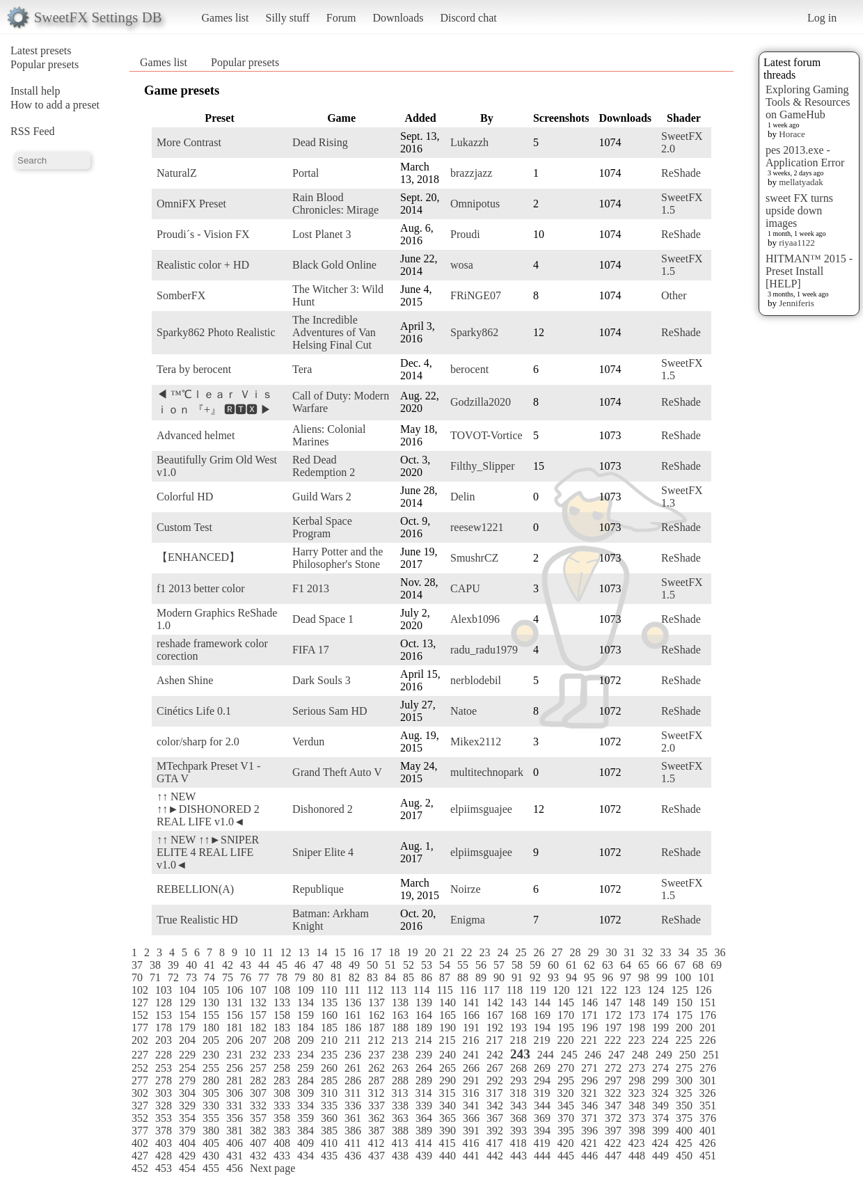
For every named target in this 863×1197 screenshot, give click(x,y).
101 (706, 977)
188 (400, 1027)
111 (352, 990)
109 (305, 990)
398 (636, 1130)
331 (234, 1105)
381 (234, 1130)
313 (399, 1093)
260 (329, 1068)
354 (187, 1118)
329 (187, 1105)
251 (711, 1055)
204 (187, 1040)
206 (234, 1040)
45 (281, 965)
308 (282, 1093)
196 (589, 1027)
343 (518, 1105)
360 (329, 1118)
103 (163, 990)
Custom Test (184, 527)
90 (499, 977)
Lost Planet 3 (321, 234)
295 (565, 1080)
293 (518, 1080)
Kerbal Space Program (322, 527)
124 (655, 990)
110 (329, 990)
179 (187, 1027)
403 (163, 1143)
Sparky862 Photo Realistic (216, 332)
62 (589, 965)
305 (211, 1093)
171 (589, 1015)
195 (565, 1027)
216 (470, 1040)
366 (471, 1118)
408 (282, 1143)
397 (613, 1130)
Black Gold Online (334, 265)
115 (444, 990)
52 (408, 965)
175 (684, 1015)
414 (423, 1143)
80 (318, 977)
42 (227, 965)
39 (173, 965)
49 (354, 965)
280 (211, 1080)
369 (542, 1118)
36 (719, 952)
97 (625, 977)
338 (400, 1105)
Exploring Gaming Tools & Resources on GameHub (808, 102)
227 (140, 1055)
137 (376, 1002)
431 (234, 1156)
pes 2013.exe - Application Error (805, 156)
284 (305, 1080)
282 (258, 1080)
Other (673, 295)
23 (484, 952)
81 (336, 977)
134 (305, 1002)
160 (329, 1015)
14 (321, 952)
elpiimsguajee (481, 809)
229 (187, 1055)
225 (683, 1040)
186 (353, 1027)
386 (353, 1130)
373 (636, 1118)
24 (502, 952)
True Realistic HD (197, 920)
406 (234, 1143)
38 (155, 965)
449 (660, 1156)
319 (541, 1093)
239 (423, 1055)
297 (613, 1080)
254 (187, 1068)
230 (211, 1055)
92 (535, 977)
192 (494, 1027)
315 (446, 1093)
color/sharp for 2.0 (198, 741)
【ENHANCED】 (198, 557)
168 (518, 1015)
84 (390, 977)
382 (258, 1130)
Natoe (463, 711)
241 (471, 1055)
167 (494, 1015)
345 (565, 1105)
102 (140, 990)
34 (683, 952)
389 (423, 1130)
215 (446, 1040)
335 (329, 1105)
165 (447, 1015)
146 (589, 1002)
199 (660, 1027)
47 (318, 965)
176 (707, 1015)
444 (542, 1156)
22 (466, 952)
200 (684, 1027)
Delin (462, 496)
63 (607, 965)
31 (629, 952)
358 (282, 1118)
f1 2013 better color (201, 588)
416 (470, 1143)
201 (707, 1027)
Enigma (467, 920)
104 (187, 990)
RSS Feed (32, 131)
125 (679, 990)
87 (444, 977)
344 (542, 1105)
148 (636, 1002)
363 (400, 1118)
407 (258, 1143)
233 (282, 1055)
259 (305, 1068)
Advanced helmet (196, 435)
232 (258, 1055)
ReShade (681, 173)
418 (517, 1143)
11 (267, 952)
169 (542, 1015)
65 (643, 965)
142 (494, 1002)
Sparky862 (474, 332)
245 (569, 1055)
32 (647, 952)
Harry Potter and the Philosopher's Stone (337, 558)
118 (515, 990)
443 (518, 1156)
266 (471, 1068)
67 (680, 965)
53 (426, 965)
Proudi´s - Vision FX (203, 234)
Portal (305, 173)
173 (636, 1015)
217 (494, 1040)
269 (542, 1068)
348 (636, 1105)
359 (305, 1118)
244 (545, 1055)
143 (518, 1002)
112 (375, 990)
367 (494, 1118)
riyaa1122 (797, 242)
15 (339, 952)
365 (447, 1118)
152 (140, 1015)
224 (659, 1040)
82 (354, 977)
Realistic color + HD (203, 265)
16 (357, 952)
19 (412, 952)
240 (447, 1055)
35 (701, 952)
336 (353, 1105)
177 (140, 1027)
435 (329, 1156)
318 (517, 1093)
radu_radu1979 (484, 650)
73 (191, 977)
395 (565, 1130)
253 (163, 1068)
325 (683, 1093)
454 (187, 1168)
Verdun (308, 741)
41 (209, 965)
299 (660, 1080)
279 (187, 1080)
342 (494, 1105)
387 (376, 1130)
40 (191, 965)
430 (211, 1156)
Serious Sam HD (329, 711)
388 (400, 1130)
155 (211, 1015)
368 (518, 1118)
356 (234, 1118)
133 (282, 1002)
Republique (318, 889)
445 (565, 1156)
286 (353, 1080)
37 (137, 965)
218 (517, 1040)
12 (285, 952)
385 (329, 1130)
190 (447, 1027)
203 (163, 1040)
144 (542, 1002)
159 (305, 1015)
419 (541, 1143)
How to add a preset (55, 105)
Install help (35, 91)
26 (538, 952)
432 (258, 1156)
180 (211, 1027)
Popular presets (44, 64)
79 (300, 977)
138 (400, 1002)
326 (707, 1093)
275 (684, 1068)
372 (613, 1118)
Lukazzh (469, 142)
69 (716, 965)
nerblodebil (475, 680)
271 (589, 1068)
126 (703, 990)
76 (245, 977)
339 (423, 1105)
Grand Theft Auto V (337, 772)
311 (353, 1093)
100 (682, 977)
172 (613, 1015)
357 (258, 1118)
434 (305, 1156)
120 (561, 990)
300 (684, 1080)
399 (660, 1130)
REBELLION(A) (195, 889)
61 (571, 965)
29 (593, 952)
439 (423, 1156)
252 (140, 1068)
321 (588, 1093)
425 (683, 1143)
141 (471, 1002)
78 (281, 977)
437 (376, 1156)
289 (423, 1080)
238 (400, 1055)
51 (390, 965)
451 (707, 1156)
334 (305, 1105)
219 (541, 1040)
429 (187, 1156)
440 (447, 1156)
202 (140, 1040)
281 (234, 1080)
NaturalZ (177, 173)
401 (707, 1130)
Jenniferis (796, 303)
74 (209, 977)
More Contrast (189, 142)
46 (300, 965)
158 (282, 1015)
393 (518, 1130)
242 (494, 1055)
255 (211, 1068)
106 (234, 990)
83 (372, 977)
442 (494, 1156)
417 (494, 1143)
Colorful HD (185, 496)
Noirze (465, 889)
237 (376, 1055)
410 (329, 1143)
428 (163, 1156)
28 (574, 952)
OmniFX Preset (191, 203)
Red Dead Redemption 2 (323, 466)
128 (163, 1002)
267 (494, 1068)
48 (336, 965)
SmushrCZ (474, 558)
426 (707, 1143)
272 (613, 1068)
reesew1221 (476, 527)
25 (520, 952)
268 (518, 1068)
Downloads (397, 18)
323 (636, 1093)
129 (187, 1002)
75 (227, 977)
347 (613, 1105)
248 (640, 1055)
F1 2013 (310, 588)
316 (470, 1093)
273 (636, 1068)
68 (698, 965)
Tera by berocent (194, 369)
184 (305, 1027)
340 (447, 1105)
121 (584, 990)
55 (462, 965)
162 (376, 1015)
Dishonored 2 (322, 809)
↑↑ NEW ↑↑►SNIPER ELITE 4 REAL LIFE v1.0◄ (208, 852)
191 (471, 1027)
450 (684, 1156)
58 (517, 965)
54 (444, 965)
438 (400, 1156)
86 (426, 977)
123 (632, 990)
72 (173, 977)
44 (263, 965)
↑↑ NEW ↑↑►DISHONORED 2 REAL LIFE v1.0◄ (208, 809)
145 (565, 1002)
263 (400, 1068)
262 (376, 1068)
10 (249, 952)
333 (282, 1105)
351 (707, 1105)
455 (211, 1168)
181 (234, 1027)
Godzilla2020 (480, 402)
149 (660, 1002)
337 (376, 1105)
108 (282, 990)
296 (589, 1080)
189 (423, 1027)
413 (399, 1143)
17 (375, 952)
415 (446, 1143)
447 (613, 1156)
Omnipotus (475, 203)
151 (707, 1002)
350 (684, 1105)
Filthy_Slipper (482, 466)
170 (565, 1015)
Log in (822, 18)
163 (400, 1015)
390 (447, 1130)
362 (376, 1118)
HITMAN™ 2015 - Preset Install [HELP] (809, 271)
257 (258, 1068)
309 (305, 1093)
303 (163, 1093)
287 (376, 1080)
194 (542, 1027)
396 (589, 1130)
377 (140, 1130)
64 (625, 965)
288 (400, 1080)
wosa (461, 265)
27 (556, 952)
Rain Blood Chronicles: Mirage (335, 203)
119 (538, 990)
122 (608, 990)
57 (499, 965)
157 (258, 1015)
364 (423, 1118)
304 (187, 1093)
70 (137, 977)
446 (589, 1156)
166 (471, 1015)
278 (163, 1080)
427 (140, 1156)
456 (234, 1168)
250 (687, 1055)
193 (518, 1027)
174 (660, 1015)
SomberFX (181, 295)
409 (305, 1143)
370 (565, 1118)
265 (447, 1068)
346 (589, 1105)
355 (211, 1118)
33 (665, 952)
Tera (302, 369)
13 (303, 952)
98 (643, 977)
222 (612, 1040)
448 (636, 1156)
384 (305, 1130)
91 (517, 977)
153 (163, 1015)
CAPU (465, 588)
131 (234, 1002)
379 (187, 1130)
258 (282, 1068)
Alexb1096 (475, 619)
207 (258, 1040)
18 (393, 952)
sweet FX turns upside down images (799, 210)
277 (140, 1080)
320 (565, 1093)
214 (423, 1040)
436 (353, 1156)
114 (421, 990)
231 (234, 1055)
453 (163, 1168)
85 (408, 977)
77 (263, 977)
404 (187, 1143)
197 (613, 1027)
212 (375, 1040)
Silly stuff (288, 18)
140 (447, 1002)
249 (664, 1055)
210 (329, 1040)
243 (520, 1054)
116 (468, 990)
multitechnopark (486, 772)
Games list (225, 18)
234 (305, 1055)
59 (535, 965)
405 (211, 1143)
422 (612, 1143)
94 (571, 977)
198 (636, 1027)
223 (636, 1040)
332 (258, 1105)
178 (163, 1027)
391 (471, 1130)
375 (684, 1118)
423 (636, 1143)
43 (245, 965)
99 (661, 977)
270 (565, 1068)
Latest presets (41, 50)
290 (447, 1080)
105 (211, 990)
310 (329, 1093)
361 (353, 1118)
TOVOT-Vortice (486, 435)
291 (471, 1080)
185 (329, 1027)
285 (329, 1080)
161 (353, 1015)
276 (707, 1068)
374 (660, 1118)
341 (471, 1105)
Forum (341, 18)
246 (593, 1055)
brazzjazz (471, 173)
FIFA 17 (310, 650)
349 (660, 1105)
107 (258, 990)
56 (480, 965)
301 (707, 1080)
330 (211, 1105)
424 (659, 1143)
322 (612, 1093)
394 (542, 1130)
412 (375, 1143)
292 (494, 1080)
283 (282, 1080)
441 (471, 1156)
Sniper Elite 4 (323, 852)
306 (234, 1093)
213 (399, 1040)
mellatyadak (801, 182)
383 (282, 1130)
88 (462, 977)
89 (480, 977)
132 (258, 1002)
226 (707, 1040)
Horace (792, 134)
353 (163, 1118)
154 (187, 1015)
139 (423, 1002)
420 (565, 1143)
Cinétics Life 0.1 (194, 711)
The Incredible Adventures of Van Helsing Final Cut (334, 332)
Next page (272, 1168)
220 (565, 1040)
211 (353, 1040)
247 (616, 1055)
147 (613, 1002)
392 (494, 1130)
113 (398, 990)
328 (163, 1105)
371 (589, 1118)
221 (588, 1040)
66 (661, 965)
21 (448, 952)
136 (353, 1002)
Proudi (465, 234)
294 (542, 1080)
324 (659, 1093)
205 (211, 1040)
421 (588, 1143)
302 (140, 1093)
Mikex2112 (475, 741)
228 (163, 1055)
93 (553, 977)
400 (684, 1130)
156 (234, 1015)
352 (140, 1118)
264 (423, 1068)
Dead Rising (320, 142)
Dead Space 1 (323, 619)
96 (607, 977)
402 (140, 1143)
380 (211, 1130)
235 (329, 1055)
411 (353, 1143)
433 (282, 1156)
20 (430, 952)
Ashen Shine (185, 680)
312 (375, 1093)
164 (423, 1015)
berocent (469, 369)
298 (636, 1080)
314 (423, 1093)
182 (258, 1027)
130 (211, 1002)
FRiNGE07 (475, 295)
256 (234, 1068)
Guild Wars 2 (321, 496)
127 (140, 1002)
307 (258, 1093)
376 (707, 1118)
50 (372, 965)
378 (163, 1130)
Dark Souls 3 (321, 680)
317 (494, 1093)
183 (282, 1027)
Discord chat (468, 18)
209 (305, 1040)
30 (611, 952)
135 (329, 1002)
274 (660, 1068)
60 (553, 965)
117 (491, 990)
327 (140, 1105)
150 (684, 1002)
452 (140, 1168)
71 (155, 977)
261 (353, 1068)
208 (282, 1040)
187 (376, 1027)
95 (589, 977)
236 (353, 1055)
